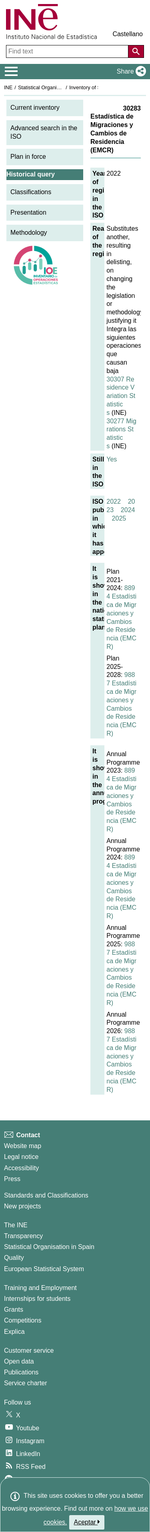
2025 (119, 518)
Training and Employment (40, 1287)
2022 (113, 501)
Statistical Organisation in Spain (54, 87)
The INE (16, 1225)
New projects (22, 1206)
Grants (13, 1309)
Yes (111, 459)
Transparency (23, 1236)
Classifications (30, 192)
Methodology (28, 232)
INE (8, 87)
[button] (130, 71)
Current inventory (35, 107)
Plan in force (28, 156)
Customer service (29, 1350)
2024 (128, 510)
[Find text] (68, 51)
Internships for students (37, 1298)
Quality (14, 1257)
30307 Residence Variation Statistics (120, 396)
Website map (22, 1145)
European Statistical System (44, 1268)
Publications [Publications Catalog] (21, 1372)
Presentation (28, 212)
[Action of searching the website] (136, 51)
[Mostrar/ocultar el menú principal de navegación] (11, 71)
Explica (14, 1331)
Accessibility (21, 1168)
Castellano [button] (127, 34)
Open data (19, 1361)
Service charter (25, 1383)
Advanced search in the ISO (43, 132)
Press (12, 1178)
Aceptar (87, 1522)
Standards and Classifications (46, 1195)
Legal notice (21, 1156)
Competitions (22, 1320)
